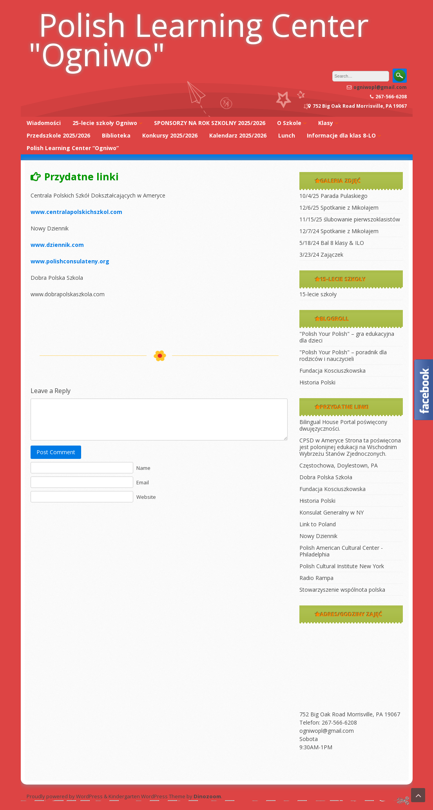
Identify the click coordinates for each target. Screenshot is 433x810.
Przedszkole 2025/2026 (58, 135)
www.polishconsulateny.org (70, 261)
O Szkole (289, 123)
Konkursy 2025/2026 (169, 135)
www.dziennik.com (57, 244)
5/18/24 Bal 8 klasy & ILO (331, 242)
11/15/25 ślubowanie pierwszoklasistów (349, 219)
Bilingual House (319, 422)
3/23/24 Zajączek (321, 254)
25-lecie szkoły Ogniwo (104, 123)
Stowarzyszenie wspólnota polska (342, 589)
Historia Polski (317, 382)
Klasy (325, 123)
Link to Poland (317, 524)
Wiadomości (44, 123)
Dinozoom (207, 796)
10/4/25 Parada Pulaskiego (333, 195)
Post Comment (55, 452)
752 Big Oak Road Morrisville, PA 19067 (349, 714)
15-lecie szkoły (318, 294)
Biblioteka (116, 135)
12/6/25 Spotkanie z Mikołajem (339, 207)
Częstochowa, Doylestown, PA (338, 465)
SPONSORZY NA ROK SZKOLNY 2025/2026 (209, 123)
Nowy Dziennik (318, 536)
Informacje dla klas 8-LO (341, 135)
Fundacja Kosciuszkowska (332, 370)
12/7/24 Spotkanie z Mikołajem (339, 231)
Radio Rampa (316, 578)
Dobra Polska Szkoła (325, 477)
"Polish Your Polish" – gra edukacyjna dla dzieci (346, 337)
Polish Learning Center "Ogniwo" (199, 39)
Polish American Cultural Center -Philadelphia (341, 551)
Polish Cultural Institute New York (341, 566)
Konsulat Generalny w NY (331, 512)
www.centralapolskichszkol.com (76, 212)
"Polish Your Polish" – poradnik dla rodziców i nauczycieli (343, 355)
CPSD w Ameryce (321, 440)
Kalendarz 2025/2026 (237, 135)
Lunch (286, 135)
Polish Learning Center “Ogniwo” (73, 148)
